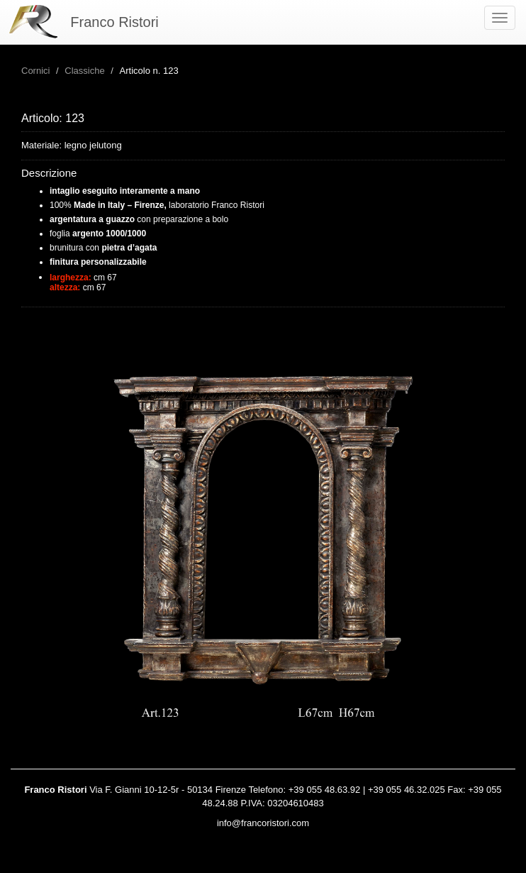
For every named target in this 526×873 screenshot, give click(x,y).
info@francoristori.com (263, 823)
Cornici (35, 70)
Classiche (84, 70)
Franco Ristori (114, 22)
